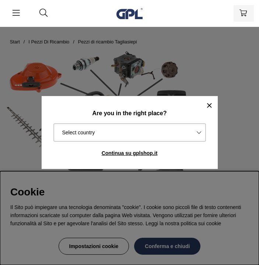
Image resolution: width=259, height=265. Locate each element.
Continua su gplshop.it (130, 153)
